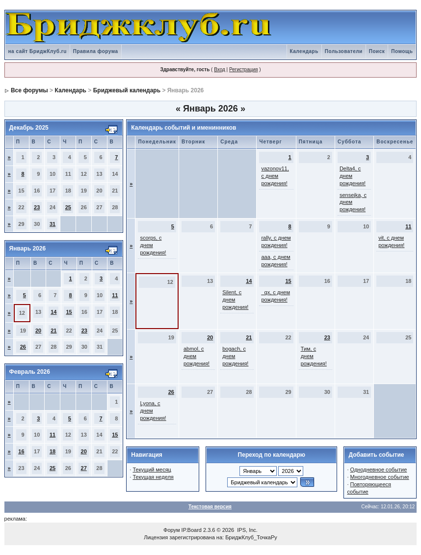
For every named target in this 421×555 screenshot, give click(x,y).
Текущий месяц (151, 469)
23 (37, 207)
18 (52, 451)
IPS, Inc (246, 530)
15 (69, 312)
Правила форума (95, 51)
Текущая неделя (152, 477)
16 (21, 451)
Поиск (377, 51)
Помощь (402, 51)
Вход (219, 69)
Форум (171, 530)
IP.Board (192, 530)
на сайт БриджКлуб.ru (37, 51)
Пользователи (344, 51)
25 (68, 207)
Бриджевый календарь (126, 90)
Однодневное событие (378, 469)
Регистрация (243, 69)
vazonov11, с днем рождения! (275, 176)
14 (53, 312)
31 (52, 224)
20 (38, 330)
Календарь (304, 51)
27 (84, 468)
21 (53, 330)
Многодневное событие (379, 477)
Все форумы (29, 90)
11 (115, 295)
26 (23, 347)
